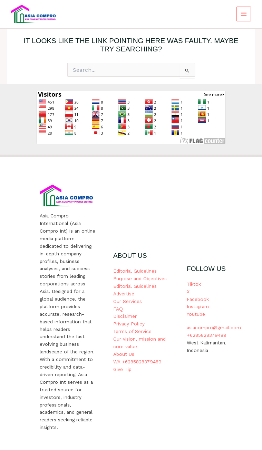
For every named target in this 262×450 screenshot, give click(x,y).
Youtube (196, 314)
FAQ (118, 309)
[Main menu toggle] (243, 14)
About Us (123, 354)
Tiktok (194, 284)
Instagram (198, 306)
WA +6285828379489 (137, 361)
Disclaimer (125, 316)
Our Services (127, 301)
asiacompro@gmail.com (214, 327)
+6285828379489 (206, 335)
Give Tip (122, 369)
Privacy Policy (129, 323)
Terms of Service (132, 331)
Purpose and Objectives (140, 278)
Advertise (123, 293)
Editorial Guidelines (135, 271)
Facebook (198, 299)
